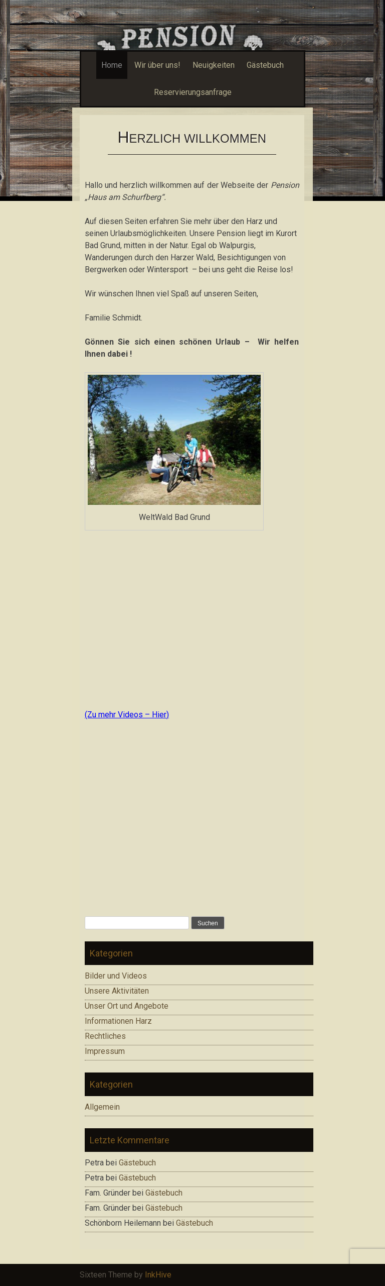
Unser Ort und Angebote (126, 1006)
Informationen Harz (118, 1021)
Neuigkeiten (213, 65)
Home (111, 65)
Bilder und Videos (116, 976)
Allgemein (102, 1107)
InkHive (158, 1274)
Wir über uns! (157, 65)
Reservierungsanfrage (193, 92)
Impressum (105, 1051)
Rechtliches (105, 1036)
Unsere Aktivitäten (117, 991)
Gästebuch (265, 65)
